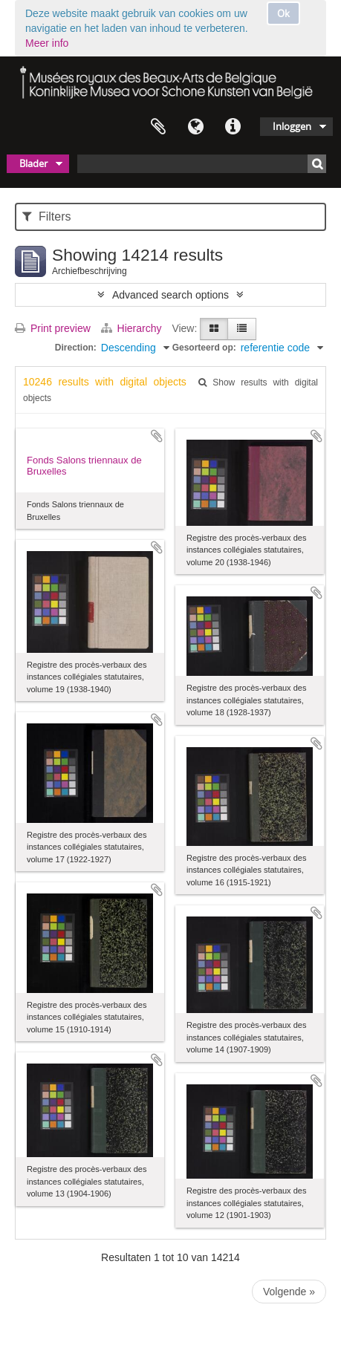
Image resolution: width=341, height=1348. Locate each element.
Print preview (53, 328)
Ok (283, 13)
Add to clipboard (156, 436)
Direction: (76, 347)
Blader (33, 163)
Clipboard (158, 127)
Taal (195, 127)
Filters (46, 216)
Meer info (46, 43)
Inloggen (292, 126)
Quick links (232, 127)
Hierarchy (133, 328)
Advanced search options (170, 295)
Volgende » (289, 1291)
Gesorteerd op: (204, 347)
